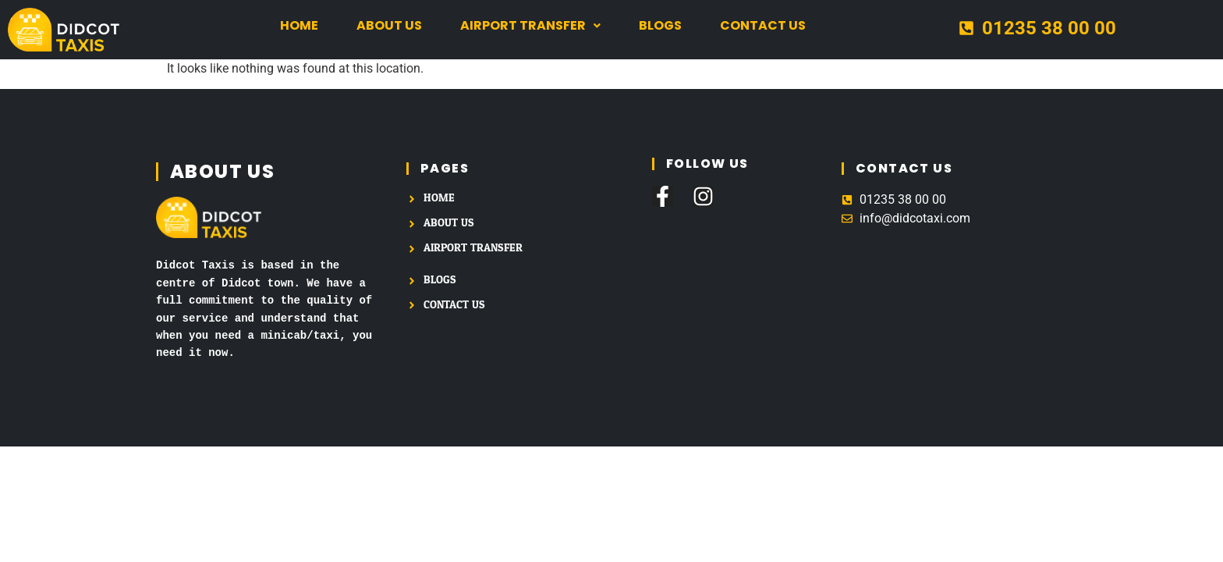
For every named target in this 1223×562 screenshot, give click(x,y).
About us (389, 25)
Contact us (763, 25)
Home (299, 25)
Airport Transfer (530, 25)
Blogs (660, 25)
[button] (530, 26)
